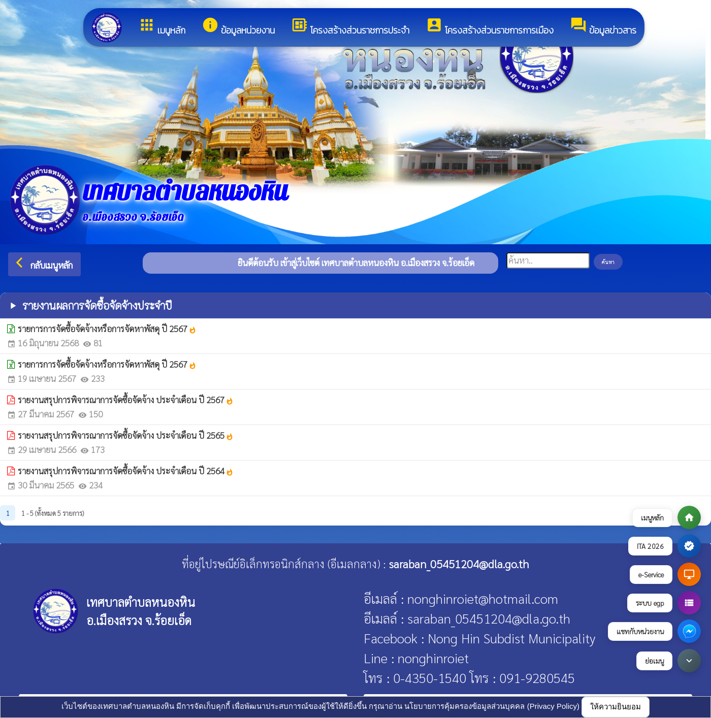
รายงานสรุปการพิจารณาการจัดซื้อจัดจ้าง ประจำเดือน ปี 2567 (126, 399)
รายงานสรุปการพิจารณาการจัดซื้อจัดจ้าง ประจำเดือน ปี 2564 (126, 470)
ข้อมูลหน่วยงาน (238, 26)
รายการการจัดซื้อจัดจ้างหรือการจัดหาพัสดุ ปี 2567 (107, 328)
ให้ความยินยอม (615, 706)
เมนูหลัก (161, 26)
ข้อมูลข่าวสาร (603, 26)
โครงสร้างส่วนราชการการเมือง (490, 26)
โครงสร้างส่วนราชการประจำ (350, 26)
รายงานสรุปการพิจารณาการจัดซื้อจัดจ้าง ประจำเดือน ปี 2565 (126, 435)
